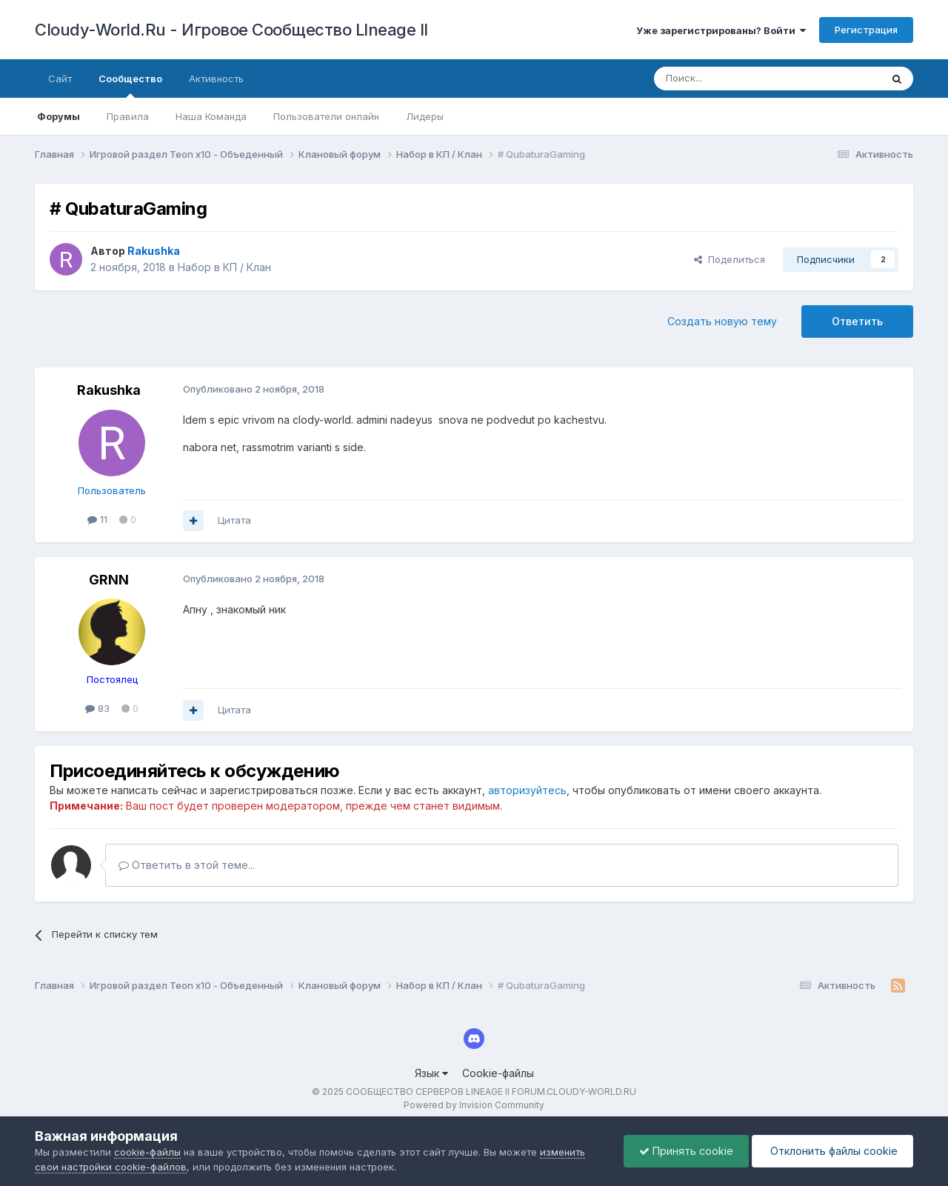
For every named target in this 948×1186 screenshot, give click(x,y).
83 (97, 708)
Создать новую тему (722, 321)
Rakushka (109, 390)
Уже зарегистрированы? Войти (721, 30)
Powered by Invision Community (474, 1104)
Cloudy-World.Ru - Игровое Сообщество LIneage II (231, 29)
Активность (216, 78)
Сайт (60, 78)
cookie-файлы (147, 1152)
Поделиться (729, 259)
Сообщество (130, 85)
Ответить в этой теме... (186, 865)
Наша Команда (211, 116)
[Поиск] (733, 78)
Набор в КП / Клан (224, 267)
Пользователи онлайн (326, 116)
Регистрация (866, 30)
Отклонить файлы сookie (832, 1151)
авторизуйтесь (527, 790)
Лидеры (425, 116)
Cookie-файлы (498, 1073)
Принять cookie (686, 1151)
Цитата (234, 520)
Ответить (857, 321)
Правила (128, 116)
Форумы (58, 116)
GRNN (109, 579)
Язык (431, 1073)
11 (97, 519)
